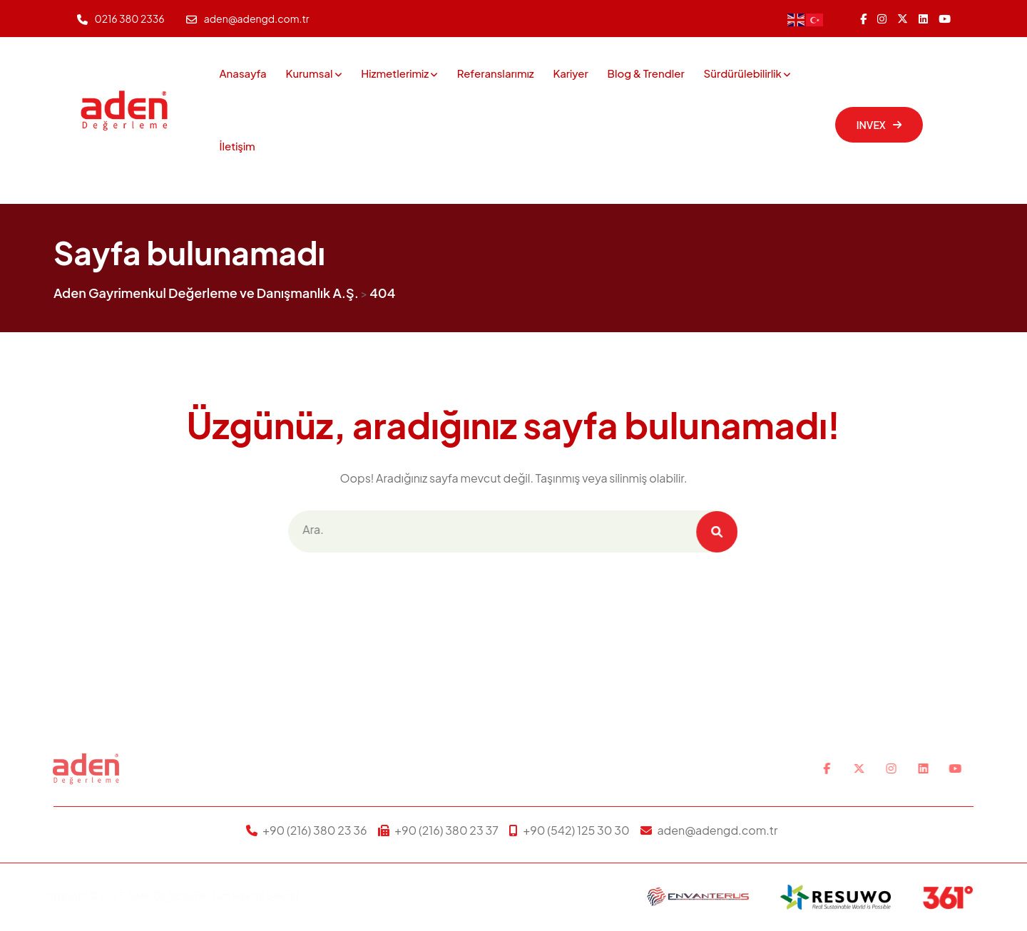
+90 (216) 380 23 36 (314, 830)
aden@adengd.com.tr (257, 18)
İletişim (237, 146)
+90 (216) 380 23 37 (446, 830)
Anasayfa (243, 73)
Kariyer (570, 73)
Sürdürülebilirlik (743, 73)
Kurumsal (308, 73)
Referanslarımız (495, 73)
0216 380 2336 (130, 18)
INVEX (879, 124)
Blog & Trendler (646, 73)
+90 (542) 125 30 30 (576, 830)
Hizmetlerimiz (395, 73)
